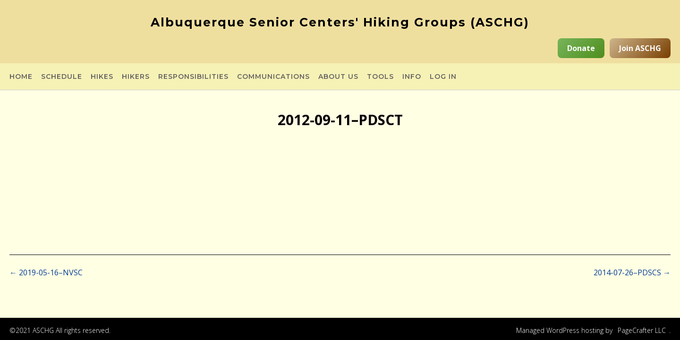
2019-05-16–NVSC (46, 272)
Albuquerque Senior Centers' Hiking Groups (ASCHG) (340, 22)
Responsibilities (193, 77)
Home (21, 77)
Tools (380, 77)
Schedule (61, 77)
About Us (338, 77)
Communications (273, 77)
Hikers (136, 77)
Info (411, 77)
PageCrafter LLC (642, 330)
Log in (443, 77)
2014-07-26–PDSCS (632, 272)
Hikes (102, 77)
